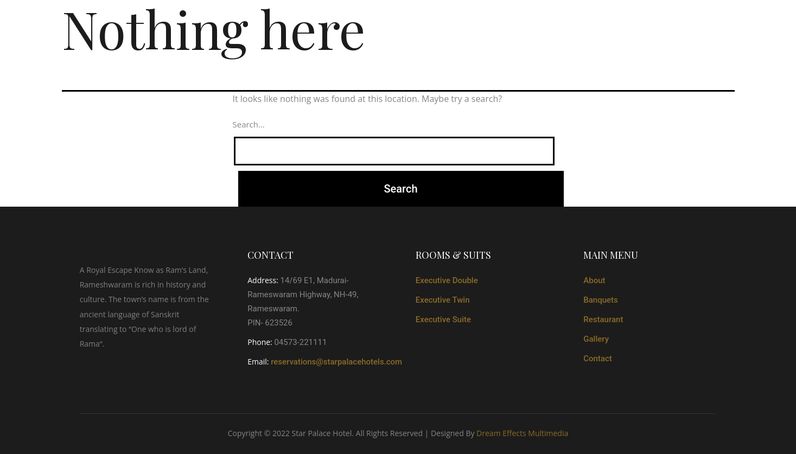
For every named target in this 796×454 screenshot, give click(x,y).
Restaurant (603, 319)
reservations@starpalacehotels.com (336, 362)
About (594, 280)
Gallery (596, 339)
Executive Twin (443, 300)
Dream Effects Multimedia (522, 433)
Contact (597, 358)
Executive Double (447, 280)
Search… (249, 124)
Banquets (600, 300)
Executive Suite (443, 319)
